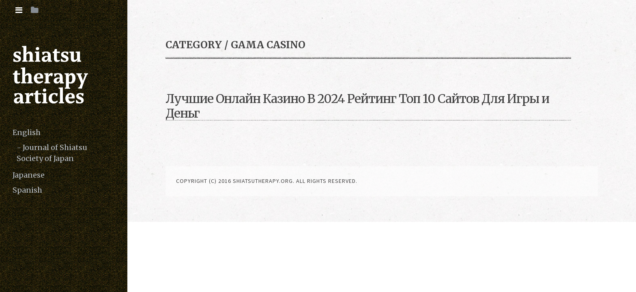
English (27, 132)
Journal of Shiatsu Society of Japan (52, 153)
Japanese (29, 175)
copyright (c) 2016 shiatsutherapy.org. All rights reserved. (266, 181)
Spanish (27, 190)
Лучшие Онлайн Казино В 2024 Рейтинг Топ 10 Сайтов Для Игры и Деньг (357, 106)
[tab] (19, 10)
